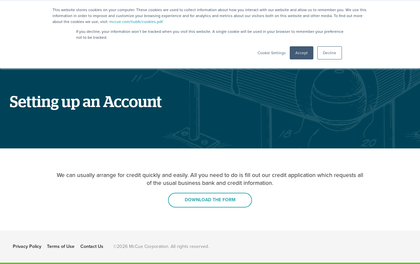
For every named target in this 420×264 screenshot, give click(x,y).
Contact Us (91, 246)
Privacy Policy (27, 246)
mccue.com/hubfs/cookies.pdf (135, 21)
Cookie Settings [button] (272, 53)
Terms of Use (60, 246)
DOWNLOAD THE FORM (210, 200)
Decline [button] (329, 53)
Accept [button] (301, 53)
